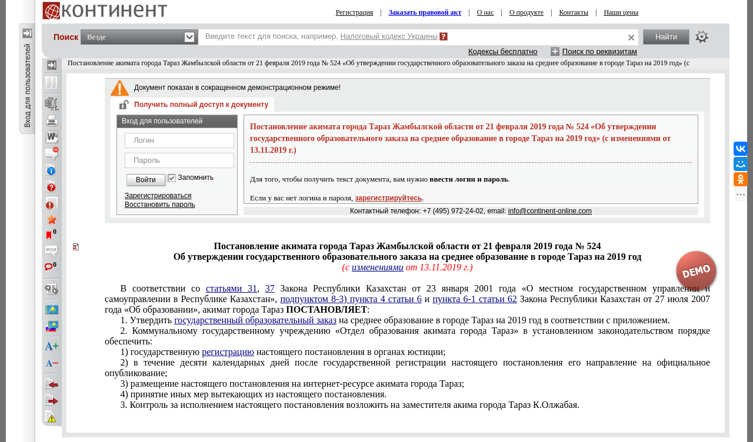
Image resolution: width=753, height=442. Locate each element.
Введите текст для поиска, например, (321, 36)
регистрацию (228, 352)
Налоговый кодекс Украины (389, 36)
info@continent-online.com (550, 211)
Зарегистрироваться (158, 196)
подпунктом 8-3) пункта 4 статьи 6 (350, 299)
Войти (146, 180)
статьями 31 (231, 288)
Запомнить (196, 178)
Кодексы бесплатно (503, 51)
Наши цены (621, 12)
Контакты (573, 12)
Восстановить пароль (160, 204)
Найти (666, 36)
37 (270, 288)
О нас (485, 12)
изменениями (378, 267)
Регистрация (355, 12)
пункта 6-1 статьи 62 (474, 299)
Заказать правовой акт (425, 12)
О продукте (526, 12)
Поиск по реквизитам (599, 51)
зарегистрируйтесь (388, 198)
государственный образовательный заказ (255, 320)
